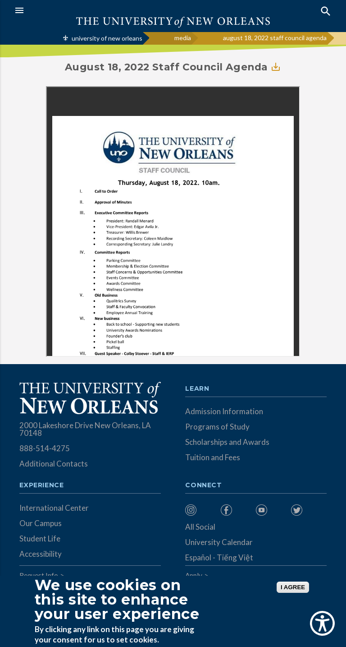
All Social (200, 526)
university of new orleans (107, 38)
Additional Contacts (53, 463)
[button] (91, 10)
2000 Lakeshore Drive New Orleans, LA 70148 (85, 429)
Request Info (38, 575)
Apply (193, 575)
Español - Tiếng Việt (219, 557)
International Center (54, 508)
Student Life (39, 538)
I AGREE (293, 587)
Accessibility (40, 554)
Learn (197, 389)
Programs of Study (217, 426)
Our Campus (40, 523)
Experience (41, 485)
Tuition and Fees (212, 457)
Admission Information (224, 411)
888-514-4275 (44, 448)
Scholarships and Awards (227, 442)
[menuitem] (200, 510)
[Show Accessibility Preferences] (322, 623)
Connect (203, 485)
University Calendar (219, 542)
